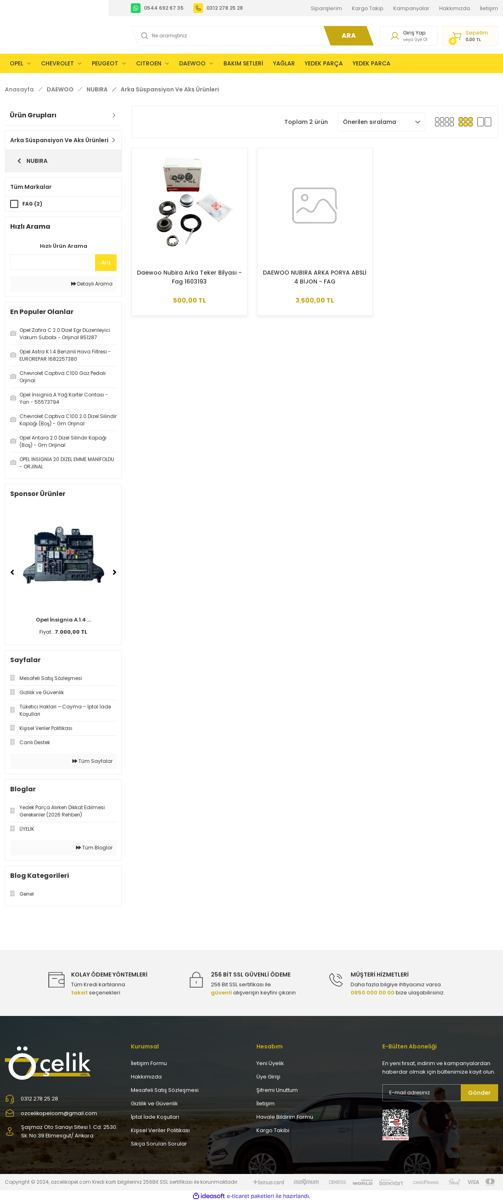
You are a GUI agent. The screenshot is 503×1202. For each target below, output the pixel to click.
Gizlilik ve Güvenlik (154, 1103)
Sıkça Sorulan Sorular (159, 1144)
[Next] (115, 572)
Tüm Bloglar (94, 847)
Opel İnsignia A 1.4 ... (63, 620)
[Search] (251, 35)
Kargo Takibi (272, 1130)
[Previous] (12, 572)
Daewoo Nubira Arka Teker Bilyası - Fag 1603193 (189, 277)
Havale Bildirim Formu (284, 1117)
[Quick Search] (50, 262)
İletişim (265, 1103)
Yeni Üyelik (270, 1063)
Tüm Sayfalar (92, 761)
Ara (106, 262)
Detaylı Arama (92, 283)
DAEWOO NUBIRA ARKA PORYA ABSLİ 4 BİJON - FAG (314, 277)
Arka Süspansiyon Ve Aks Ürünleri (170, 89)
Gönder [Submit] (479, 1093)
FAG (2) (32, 203)
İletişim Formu (149, 1063)
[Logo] (49, 1062)
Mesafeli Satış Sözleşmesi (165, 1090)
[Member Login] (409, 35)
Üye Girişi (268, 1077)
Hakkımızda (146, 1077)
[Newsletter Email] (440, 1092)
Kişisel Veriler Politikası (160, 1130)
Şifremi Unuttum (277, 1090)
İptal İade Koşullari (155, 1117)
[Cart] (470, 35)
